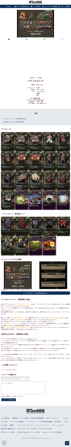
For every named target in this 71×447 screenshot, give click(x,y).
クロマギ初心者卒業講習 (45, 421)
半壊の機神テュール (23, 327)
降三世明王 (10, 327)
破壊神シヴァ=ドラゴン (12, 323)
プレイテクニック (31, 421)
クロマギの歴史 (24, 418)
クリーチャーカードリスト (26, 425)
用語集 (11, 425)
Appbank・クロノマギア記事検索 (52, 432)
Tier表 (7, 6)
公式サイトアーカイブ (52, 418)
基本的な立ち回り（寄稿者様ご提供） (15, 122)
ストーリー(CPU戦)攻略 (16, 421)
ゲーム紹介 (4, 425)
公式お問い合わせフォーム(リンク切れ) (28, 432)
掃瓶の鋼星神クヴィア (19, 318)
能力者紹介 (58, 421)
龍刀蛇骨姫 (55, 318)
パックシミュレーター (57, 425)
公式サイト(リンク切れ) (8, 432)
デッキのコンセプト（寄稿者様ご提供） (15, 119)
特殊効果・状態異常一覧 (8, 429)
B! (62, 39)
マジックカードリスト (42, 425)
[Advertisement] (35, 57)
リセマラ (66, 421)
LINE (44, 39)
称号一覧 (33, 429)
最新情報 (14, 418)
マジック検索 (63, 6)
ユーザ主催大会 (21, 6)
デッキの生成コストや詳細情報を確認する (35, 293)
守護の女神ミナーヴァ (23, 304)
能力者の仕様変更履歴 (37, 418)
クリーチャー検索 (50, 6)
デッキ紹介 (35, 6)
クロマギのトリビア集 (45, 429)
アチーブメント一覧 (23, 429)
